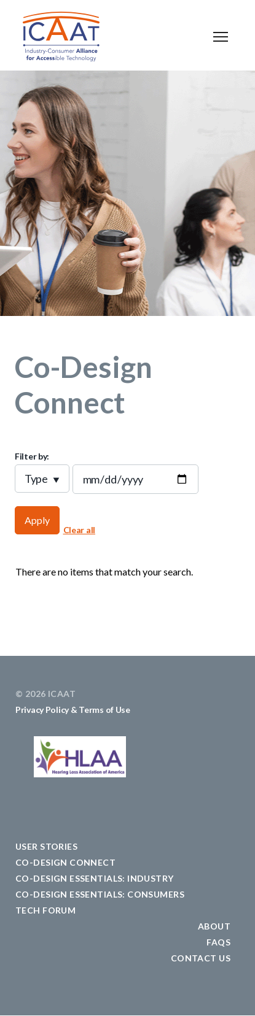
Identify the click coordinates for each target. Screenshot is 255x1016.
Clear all (79, 530)
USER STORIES (46, 846)
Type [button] (36, 478)
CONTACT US (200, 958)
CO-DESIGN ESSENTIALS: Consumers (99, 894)
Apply (37, 520)
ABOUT (214, 926)
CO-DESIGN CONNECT (65, 862)
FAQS (218, 942)
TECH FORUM (45, 910)
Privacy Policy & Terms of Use (72, 709)
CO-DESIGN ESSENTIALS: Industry (94, 878)
